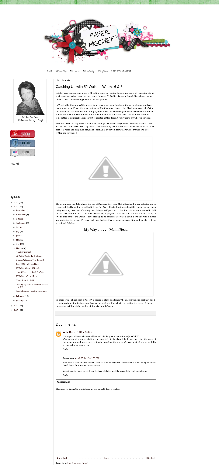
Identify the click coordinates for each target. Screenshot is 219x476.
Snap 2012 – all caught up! (27, 264)
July (18, 232)
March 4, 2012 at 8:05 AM (80, 332)
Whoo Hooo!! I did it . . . (26, 280)
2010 (16, 310)
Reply (65, 349)
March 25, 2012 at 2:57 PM (87, 358)
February (20, 296)
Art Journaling (88, 71)
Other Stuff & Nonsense (121, 71)
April (18, 244)
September (21, 223)
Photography (102, 71)
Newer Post (61, 458)
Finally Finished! (23, 252)
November (21, 215)
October (20, 219)
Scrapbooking (61, 71)
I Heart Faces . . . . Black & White (30, 272)
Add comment (63, 382)
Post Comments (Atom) (77, 463)
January (20, 301)
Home (49, 71)
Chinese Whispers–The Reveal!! (30, 260)
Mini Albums (74, 71)
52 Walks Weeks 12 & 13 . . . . (29, 256)
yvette (65, 332)
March (19, 248)
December (21, 210)
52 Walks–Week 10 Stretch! (28, 268)
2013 (16, 203)
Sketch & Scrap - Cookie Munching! (31, 291)
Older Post (150, 458)
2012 (16, 207)
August (19, 227)
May (18, 240)
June (18, 236)
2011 (16, 306)
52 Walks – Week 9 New (26, 276)
